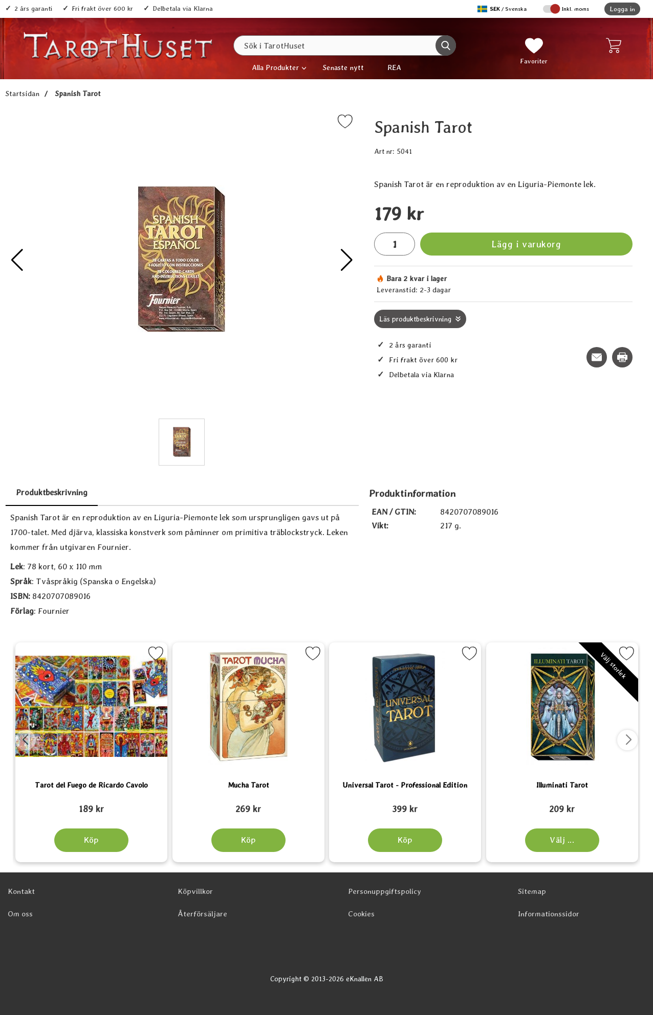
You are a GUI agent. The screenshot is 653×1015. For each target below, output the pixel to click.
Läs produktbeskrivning (415, 319)
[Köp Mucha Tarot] (248, 840)
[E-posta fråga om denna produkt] (596, 357)
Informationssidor (548, 913)
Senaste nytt (343, 67)
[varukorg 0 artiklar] (616, 45)
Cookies (361, 913)
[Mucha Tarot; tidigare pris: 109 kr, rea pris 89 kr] (248, 804)
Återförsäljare (202, 913)
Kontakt (21, 891)
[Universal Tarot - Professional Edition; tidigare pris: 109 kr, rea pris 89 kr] (405, 804)
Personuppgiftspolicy (384, 891)
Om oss (20, 913)
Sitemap (532, 891)
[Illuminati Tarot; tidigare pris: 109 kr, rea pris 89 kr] (562, 804)
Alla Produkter (275, 67)
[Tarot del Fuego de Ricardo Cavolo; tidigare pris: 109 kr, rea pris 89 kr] (91, 804)
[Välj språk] (503, 9)
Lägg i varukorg (526, 244)
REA (394, 67)
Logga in (622, 9)
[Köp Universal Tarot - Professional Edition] (405, 840)
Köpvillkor (195, 891)
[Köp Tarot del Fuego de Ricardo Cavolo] (91, 840)
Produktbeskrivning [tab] (52, 492)
